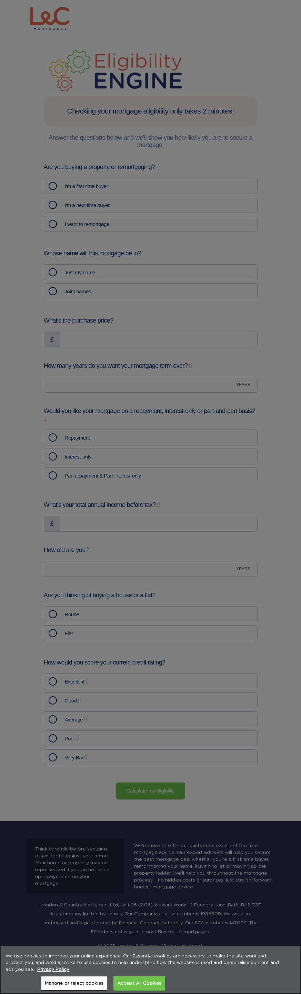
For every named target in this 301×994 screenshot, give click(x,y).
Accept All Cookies (139, 983)
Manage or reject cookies (74, 983)
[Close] (290, 956)
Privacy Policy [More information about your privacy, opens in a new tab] (53, 969)
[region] (150, 970)
